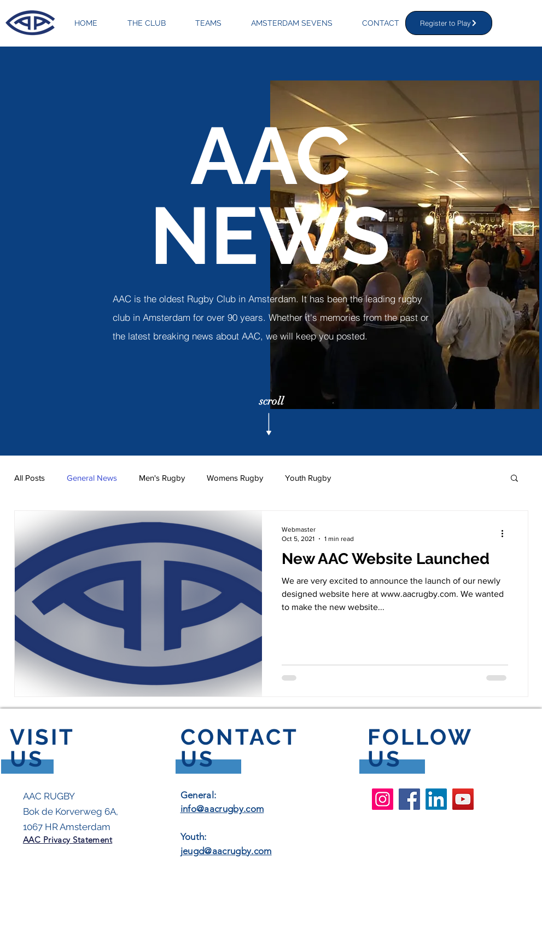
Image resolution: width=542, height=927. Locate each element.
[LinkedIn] (436, 799)
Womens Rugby (235, 477)
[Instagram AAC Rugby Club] (382, 799)
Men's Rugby (162, 477)
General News (92, 477)
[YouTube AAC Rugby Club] (463, 799)
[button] (514, 479)
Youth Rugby (308, 477)
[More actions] (506, 533)
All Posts (29, 477)
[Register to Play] (448, 23)
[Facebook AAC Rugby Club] (409, 799)
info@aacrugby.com (222, 808)
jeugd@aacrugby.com (226, 850)
